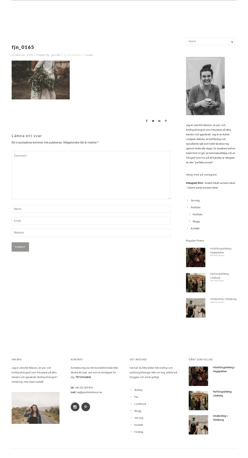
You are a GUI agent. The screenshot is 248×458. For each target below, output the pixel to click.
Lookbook (191, 11)
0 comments (72, 55)
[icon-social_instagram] (76, 406)
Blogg (209, 11)
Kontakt (226, 11)
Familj (154, 11)
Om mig (171, 11)
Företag (138, 431)
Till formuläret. (83, 377)
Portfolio (196, 207)
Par (140, 11)
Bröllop (125, 11)
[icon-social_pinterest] (86, 406)
